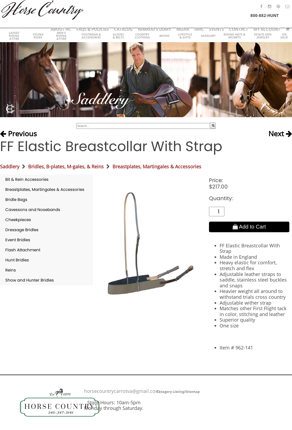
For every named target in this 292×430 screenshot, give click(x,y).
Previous (18, 133)
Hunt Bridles (17, 260)
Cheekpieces (18, 219)
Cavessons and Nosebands (32, 209)
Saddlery (9, 166)
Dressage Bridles (21, 229)
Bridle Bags (16, 199)
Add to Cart (249, 227)
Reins (10, 270)
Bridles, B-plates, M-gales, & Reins (66, 166)
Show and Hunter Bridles (29, 280)
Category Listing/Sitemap (178, 391)
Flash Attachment (22, 250)
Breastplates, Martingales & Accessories (156, 166)
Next (280, 133)
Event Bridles (17, 240)
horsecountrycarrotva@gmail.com (122, 391)
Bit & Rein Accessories (27, 179)
